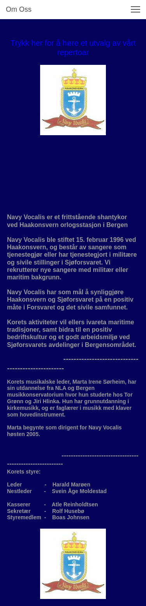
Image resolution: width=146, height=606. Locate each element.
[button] (135, 9)
